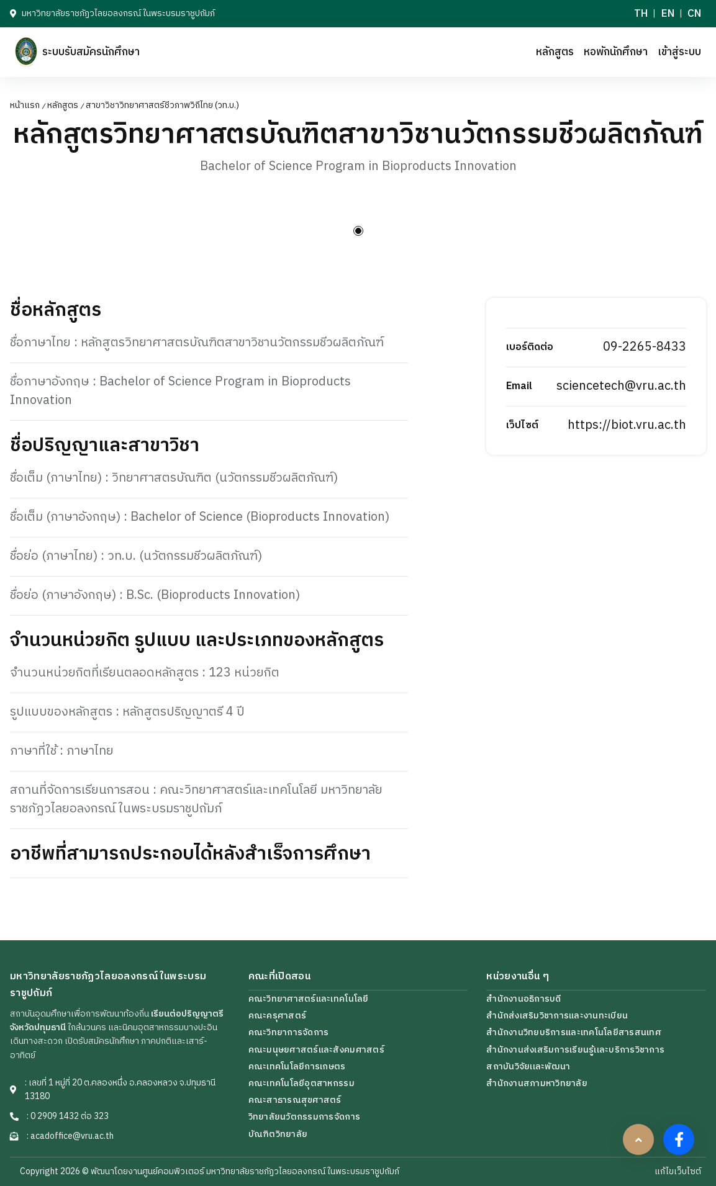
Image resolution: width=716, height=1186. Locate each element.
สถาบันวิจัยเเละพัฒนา (528, 1066)
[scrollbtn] (638, 1139)
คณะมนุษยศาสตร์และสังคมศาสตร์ (316, 1050)
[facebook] (678, 1139)
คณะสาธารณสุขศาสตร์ (295, 1100)
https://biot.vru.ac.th (627, 425)
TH (641, 13)
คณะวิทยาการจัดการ (288, 1032)
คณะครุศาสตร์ (277, 1016)
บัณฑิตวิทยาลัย (278, 1134)
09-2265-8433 (644, 347)
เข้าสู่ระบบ (679, 52)
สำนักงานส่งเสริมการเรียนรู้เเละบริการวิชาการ (575, 1050)
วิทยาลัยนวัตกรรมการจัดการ (304, 1117)
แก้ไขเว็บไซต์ (678, 1172)
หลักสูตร (555, 52)
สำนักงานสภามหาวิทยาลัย (536, 1083)
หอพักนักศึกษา (616, 52)
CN (694, 13)
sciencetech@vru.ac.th (621, 386)
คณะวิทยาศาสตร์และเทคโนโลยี (308, 999)
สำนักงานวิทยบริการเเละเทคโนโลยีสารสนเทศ (573, 1032)
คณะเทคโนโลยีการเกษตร (297, 1066)
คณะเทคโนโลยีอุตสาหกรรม (301, 1083)
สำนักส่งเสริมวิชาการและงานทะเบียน (557, 1016)
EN (667, 13)
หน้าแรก (25, 105)
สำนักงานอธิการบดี (523, 999)
